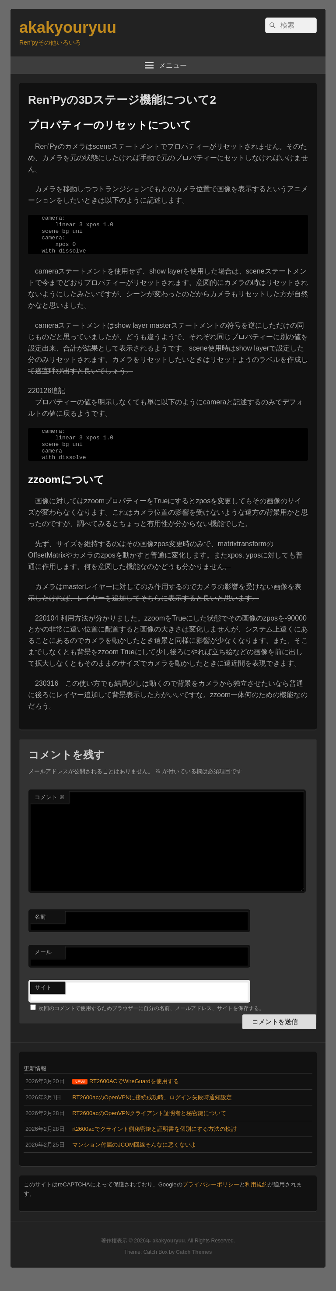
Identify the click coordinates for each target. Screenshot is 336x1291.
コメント (50, 811)
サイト (43, 1002)
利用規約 (256, 1199)
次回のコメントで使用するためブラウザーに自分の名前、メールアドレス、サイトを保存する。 (151, 1023)
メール (43, 966)
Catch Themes (194, 1266)
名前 (40, 931)
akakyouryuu (67, 27)
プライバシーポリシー (210, 1199)
